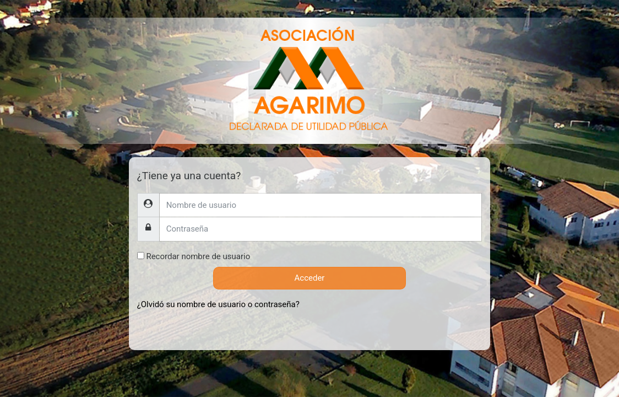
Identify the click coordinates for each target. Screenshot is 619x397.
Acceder (310, 278)
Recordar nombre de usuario (198, 256)
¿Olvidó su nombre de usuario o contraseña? (218, 304)
